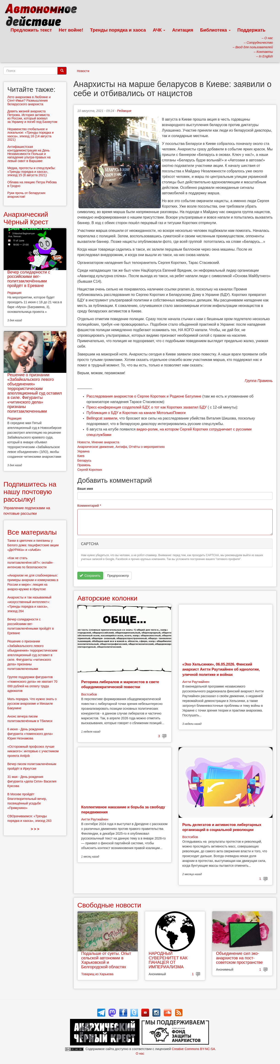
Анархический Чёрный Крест (25, 218)
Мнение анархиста (105, 442)
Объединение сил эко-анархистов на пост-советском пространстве (239, 958)
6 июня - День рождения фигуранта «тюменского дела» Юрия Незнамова (30, 733)
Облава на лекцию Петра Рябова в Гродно (32, 183)
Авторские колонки (107, 598)
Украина (83, 451)
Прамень (84, 465)
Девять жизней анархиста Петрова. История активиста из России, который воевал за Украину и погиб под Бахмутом (32, 116)
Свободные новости (109, 905)
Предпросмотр (118, 575)
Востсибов (89, 694)
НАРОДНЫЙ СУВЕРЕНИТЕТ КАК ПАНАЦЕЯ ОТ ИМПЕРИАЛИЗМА (168, 960)
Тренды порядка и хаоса (118, 29)
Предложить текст (31, 29)
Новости (83, 71)
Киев (80, 456)
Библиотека (215, 29)
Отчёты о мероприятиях (147, 447)
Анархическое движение (95, 447)
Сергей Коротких (89, 469)
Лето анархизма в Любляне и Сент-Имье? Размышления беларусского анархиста (29, 100)
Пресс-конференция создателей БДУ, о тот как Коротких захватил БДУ (146, 407)
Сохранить (90, 575)
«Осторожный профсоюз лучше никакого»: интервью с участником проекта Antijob (33, 751)
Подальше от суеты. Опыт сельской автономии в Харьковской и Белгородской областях (106, 960)
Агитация (182, 29)
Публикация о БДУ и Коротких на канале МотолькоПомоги (136, 413)
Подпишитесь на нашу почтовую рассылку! (29, 491)
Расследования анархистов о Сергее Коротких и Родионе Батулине (143, 396)
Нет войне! (71, 29)
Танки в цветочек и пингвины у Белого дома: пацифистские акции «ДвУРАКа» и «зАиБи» (33, 545)
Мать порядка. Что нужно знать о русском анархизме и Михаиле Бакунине (32, 703)
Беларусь (84, 460)
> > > (35, 829)
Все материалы (32, 532)
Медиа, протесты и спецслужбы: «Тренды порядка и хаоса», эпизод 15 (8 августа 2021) (31, 171)
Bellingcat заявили (101, 418)
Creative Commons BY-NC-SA (193, 1049)
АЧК (159, 29)
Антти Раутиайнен (195, 682)
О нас (140, 1053)
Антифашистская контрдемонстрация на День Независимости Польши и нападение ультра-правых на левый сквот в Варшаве (29, 154)
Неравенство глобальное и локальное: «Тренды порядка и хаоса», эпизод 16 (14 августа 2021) (30, 134)
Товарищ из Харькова (97, 974)
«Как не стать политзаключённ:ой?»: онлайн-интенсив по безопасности (30, 562)
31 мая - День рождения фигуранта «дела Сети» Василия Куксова (32, 781)
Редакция (124, 111)
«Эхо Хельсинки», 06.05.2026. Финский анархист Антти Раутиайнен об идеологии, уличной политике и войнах (221, 669)
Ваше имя (85, 488)
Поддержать (251, 29)
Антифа (121, 447)
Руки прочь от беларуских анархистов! (26, 194)
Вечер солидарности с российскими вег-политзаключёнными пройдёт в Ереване (28, 279)
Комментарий (89, 505)
